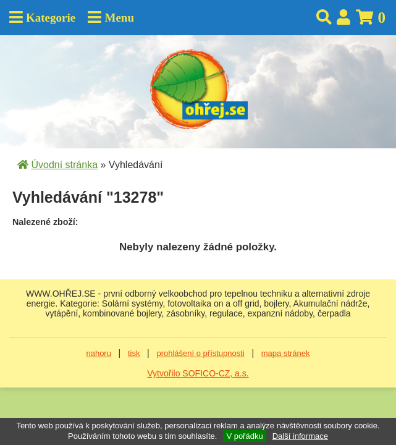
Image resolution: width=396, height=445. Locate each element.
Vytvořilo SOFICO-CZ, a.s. (197, 373)
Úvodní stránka (64, 164)
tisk (134, 353)
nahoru (98, 353)
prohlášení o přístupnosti (200, 353)
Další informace (300, 436)
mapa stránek (285, 353)
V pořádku (244, 436)
